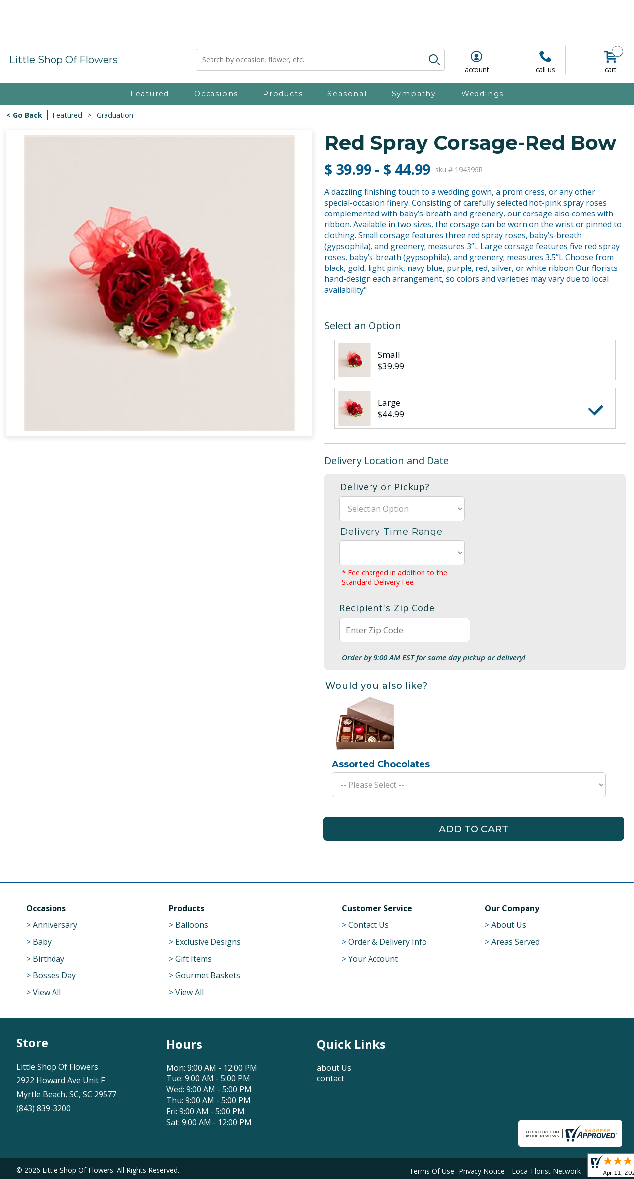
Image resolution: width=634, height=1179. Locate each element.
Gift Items (193, 958)
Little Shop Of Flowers (63, 60)
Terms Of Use (431, 1170)
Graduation (115, 115)
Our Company (512, 908)
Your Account (373, 958)
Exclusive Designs (208, 941)
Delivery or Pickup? (385, 487)
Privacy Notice (482, 1170)
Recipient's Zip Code (387, 608)
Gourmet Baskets (207, 975)
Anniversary (55, 924)
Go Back (27, 115)
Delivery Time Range (391, 531)
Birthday (48, 958)
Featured (67, 115)
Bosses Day (54, 975)
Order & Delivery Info (387, 941)
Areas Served (515, 941)
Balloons (191, 924)
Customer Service (377, 908)
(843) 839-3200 (43, 1108)
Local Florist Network (546, 1170)
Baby (42, 941)
